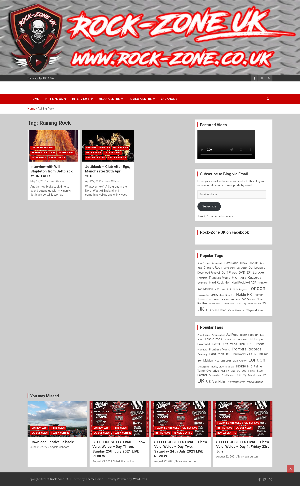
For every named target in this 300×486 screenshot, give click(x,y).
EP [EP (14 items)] (249, 272)
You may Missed (44, 396)
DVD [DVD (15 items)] (242, 272)
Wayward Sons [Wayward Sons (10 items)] (254, 310)
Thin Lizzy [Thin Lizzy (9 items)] (240, 303)
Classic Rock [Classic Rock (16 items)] (213, 267)
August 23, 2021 (102, 461)
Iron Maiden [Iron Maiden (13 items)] (205, 289)
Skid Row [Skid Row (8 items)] (235, 299)
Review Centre (140, 99)
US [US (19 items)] (208, 310)
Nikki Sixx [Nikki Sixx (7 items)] (229, 295)
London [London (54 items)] (256, 288)
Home (34, 99)
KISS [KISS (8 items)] (217, 289)
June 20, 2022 (38, 447)
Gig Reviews (120, 147)
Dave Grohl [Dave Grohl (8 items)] (229, 268)
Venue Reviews (117, 157)
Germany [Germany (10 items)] (202, 282)
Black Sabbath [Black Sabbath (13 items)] (249, 263)
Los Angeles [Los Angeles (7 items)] (203, 295)
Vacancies (169, 99)
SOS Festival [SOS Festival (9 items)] (248, 299)
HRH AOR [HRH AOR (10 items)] (263, 282)
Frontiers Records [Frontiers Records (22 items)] (246, 277)
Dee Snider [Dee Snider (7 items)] (242, 268)
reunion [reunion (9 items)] (225, 299)
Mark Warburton (124, 461)
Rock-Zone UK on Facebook (224, 232)
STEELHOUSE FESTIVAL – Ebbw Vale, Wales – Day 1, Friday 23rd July (243, 446)
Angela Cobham (59, 447)
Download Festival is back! (52, 442)
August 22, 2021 (164, 461)
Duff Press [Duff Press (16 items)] (229, 272)
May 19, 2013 (38, 181)
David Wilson (56, 181)
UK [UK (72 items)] (201, 309)
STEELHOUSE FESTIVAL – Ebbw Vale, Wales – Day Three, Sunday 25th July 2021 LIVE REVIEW (118, 449)
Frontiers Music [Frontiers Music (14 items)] (219, 278)
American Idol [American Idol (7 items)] (218, 263)
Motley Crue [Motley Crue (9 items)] (217, 294)
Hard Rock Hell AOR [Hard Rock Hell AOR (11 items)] (244, 282)
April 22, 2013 (93, 181)
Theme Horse (94, 479)
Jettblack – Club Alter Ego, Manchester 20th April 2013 (107, 171)
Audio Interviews (43, 147)
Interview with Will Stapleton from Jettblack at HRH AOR (51, 171)
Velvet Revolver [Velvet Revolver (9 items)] (236, 310)
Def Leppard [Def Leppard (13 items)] (257, 267)
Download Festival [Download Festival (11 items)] (208, 272)
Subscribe (209, 206)
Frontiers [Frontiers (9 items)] (202, 277)
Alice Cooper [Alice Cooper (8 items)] (203, 263)
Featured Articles (43, 152)
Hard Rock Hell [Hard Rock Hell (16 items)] (219, 282)
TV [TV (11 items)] (264, 303)
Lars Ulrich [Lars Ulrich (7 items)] (226, 289)
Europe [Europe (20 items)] (258, 272)
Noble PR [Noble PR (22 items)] (244, 294)
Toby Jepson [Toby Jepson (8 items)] (254, 303)
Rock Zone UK (59, 479)
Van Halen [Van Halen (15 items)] (219, 310)
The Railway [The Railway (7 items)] (228, 303)
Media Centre (109, 99)
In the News (54, 99)
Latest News (57, 157)
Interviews (81, 99)
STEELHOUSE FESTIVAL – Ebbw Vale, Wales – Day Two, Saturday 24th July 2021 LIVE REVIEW (180, 449)
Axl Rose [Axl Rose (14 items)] (232, 263)
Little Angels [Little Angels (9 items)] (240, 289)
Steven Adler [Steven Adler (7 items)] (214, 303)
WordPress (140, 479)
